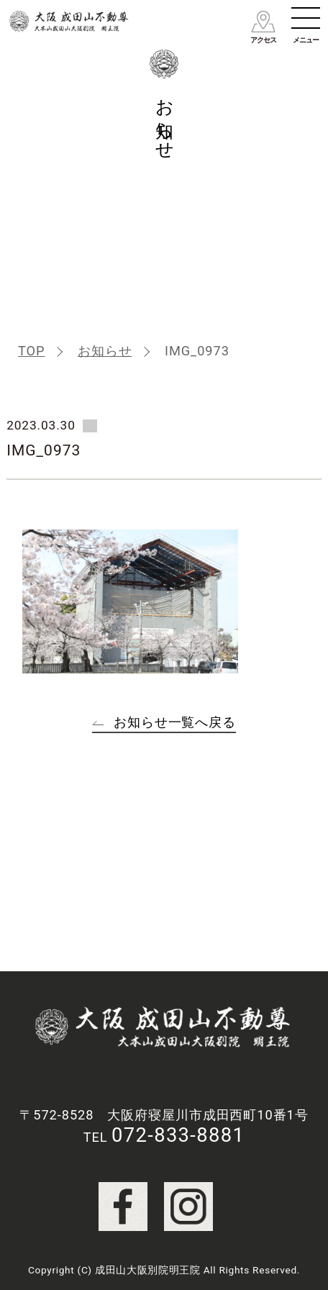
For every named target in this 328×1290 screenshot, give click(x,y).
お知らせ (105, 350)
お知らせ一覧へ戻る (175, 722)
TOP (31, 350)
